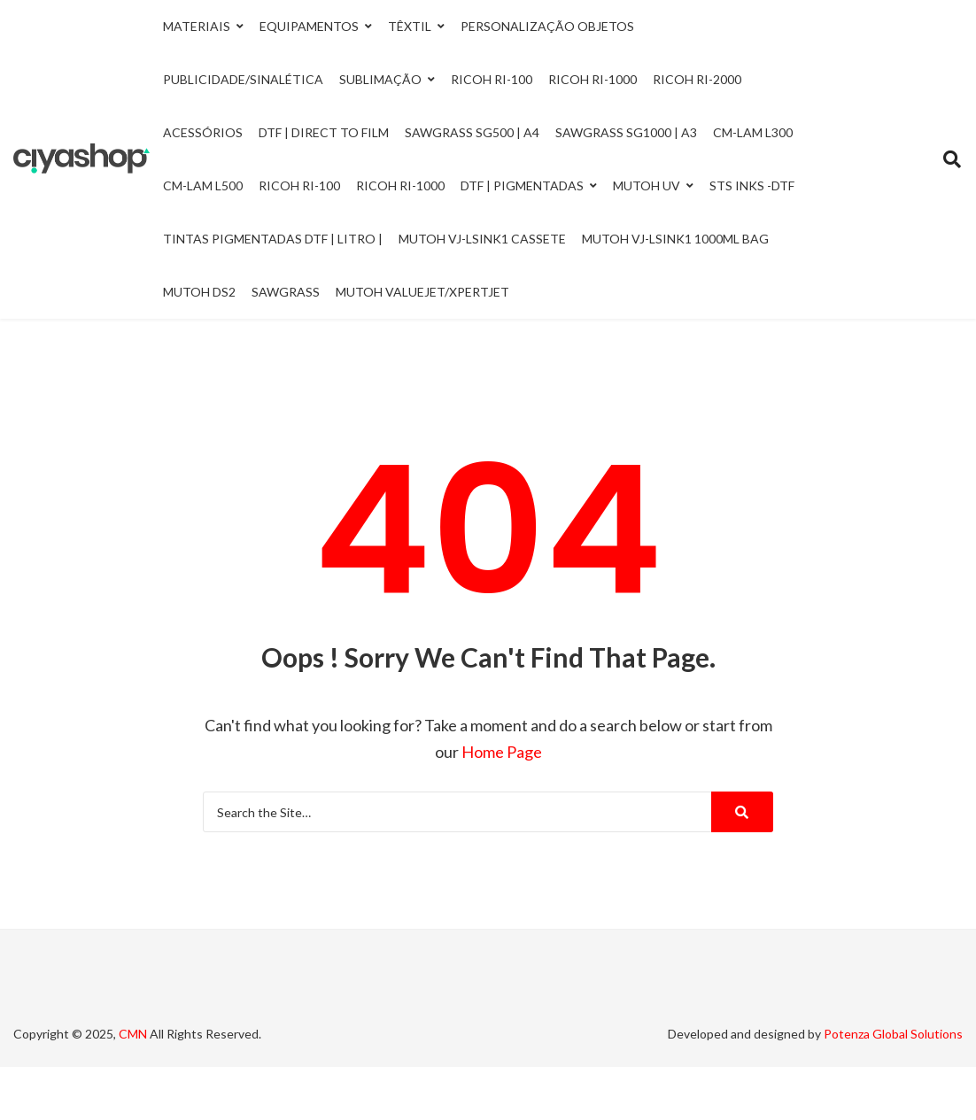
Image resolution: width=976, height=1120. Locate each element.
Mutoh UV (646, 185)
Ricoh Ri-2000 (697, 79)
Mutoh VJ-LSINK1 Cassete (482, 238)
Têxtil (409, 26)
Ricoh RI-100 (299, 185)
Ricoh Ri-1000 (592, 79)
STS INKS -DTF (751, 185)
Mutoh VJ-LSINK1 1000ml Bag (675, 238)
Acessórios (203, 132)
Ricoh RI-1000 (400, 185)
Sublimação (380, 79)
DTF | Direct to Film (324, 132)
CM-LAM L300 (753, 132)
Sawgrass (286, 291)
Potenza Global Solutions (893, 1033)
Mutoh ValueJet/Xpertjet (422, 291)
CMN (133, 1033)
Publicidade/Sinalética (243, 79)
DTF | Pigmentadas (522, 185)
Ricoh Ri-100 (491, 79)
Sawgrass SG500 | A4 (472, 132)
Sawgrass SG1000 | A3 (626, 132)
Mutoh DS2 (199, 291)
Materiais (196, 26)
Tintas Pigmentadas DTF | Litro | (273, 238)
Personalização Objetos (547, 26)
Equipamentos (309, 26)
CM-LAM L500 (203, 185)
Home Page (501, 751)
